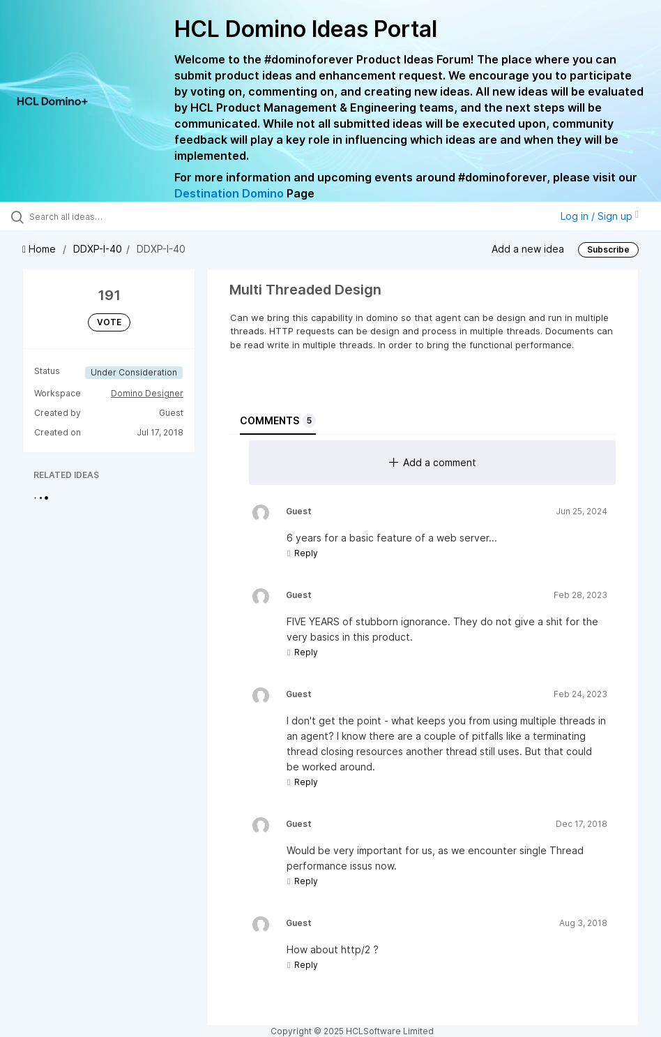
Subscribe (608, 249)
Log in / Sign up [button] (600, 216)
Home (40, 249)
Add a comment (432, 462)
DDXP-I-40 (97, 249)
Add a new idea (528, 249)
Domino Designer (147, 393)
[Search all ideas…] (94, 216)
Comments (278, 421)
